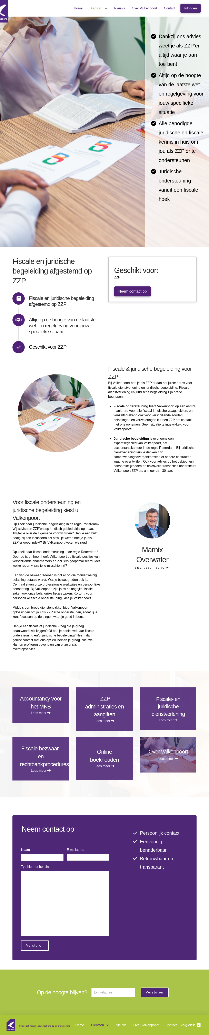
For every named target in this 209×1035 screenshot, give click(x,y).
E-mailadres (76, 849)
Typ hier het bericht (36, 866)
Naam (26, 849)
